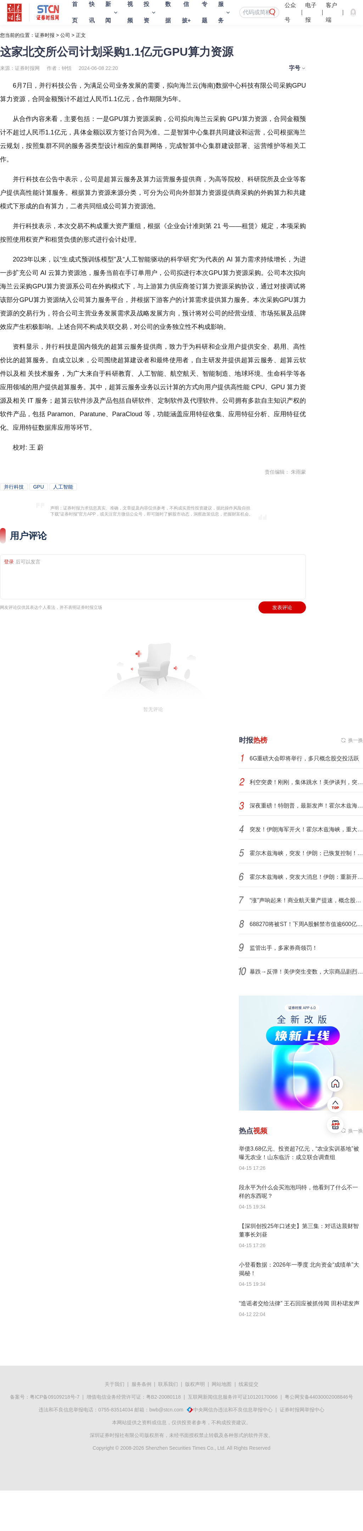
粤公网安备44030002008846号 (319, 1397)
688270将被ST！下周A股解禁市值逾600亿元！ (306, 924)
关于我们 (114, 1384)
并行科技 (14, 487)
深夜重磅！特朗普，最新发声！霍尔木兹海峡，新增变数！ (306, 806)
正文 (81, 35)
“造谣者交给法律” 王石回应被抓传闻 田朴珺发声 (299, 1303)
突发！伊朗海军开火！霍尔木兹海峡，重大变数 (306, 829)
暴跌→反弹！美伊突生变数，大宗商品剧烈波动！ (306, 972)
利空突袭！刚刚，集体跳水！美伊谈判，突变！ (306, 782)
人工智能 (63, 487)
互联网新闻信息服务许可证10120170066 (233, 1397)
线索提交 (248, 1384)
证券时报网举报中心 (302, 1409)
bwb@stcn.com (166, 1409)
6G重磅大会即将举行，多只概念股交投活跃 (304, 758)
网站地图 (221, 1384)
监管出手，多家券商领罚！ (284, 948)
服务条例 (141, 1384)
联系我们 (168, 1384)
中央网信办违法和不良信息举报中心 (233, 1409)
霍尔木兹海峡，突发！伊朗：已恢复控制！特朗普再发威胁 (306, 853)
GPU (38, 487)
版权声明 (195, 1384)
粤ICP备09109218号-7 (54, 1397)
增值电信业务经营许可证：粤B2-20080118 (133, 1397)
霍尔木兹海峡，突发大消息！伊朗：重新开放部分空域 (306, 877)
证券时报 (45, 35)
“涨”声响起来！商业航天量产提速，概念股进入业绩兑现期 (306, 900)
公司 (65, 35)
